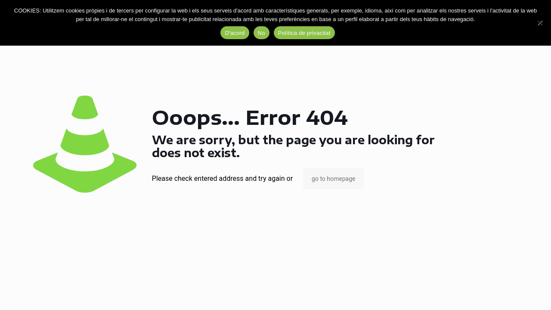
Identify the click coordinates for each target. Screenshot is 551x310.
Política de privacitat (304, 33)
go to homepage (333, 178)
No (261, 33)
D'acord (235, 33)
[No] (540, 23)
